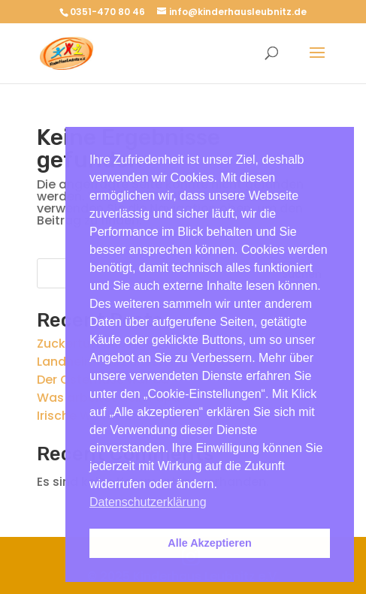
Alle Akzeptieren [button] (209, 543)
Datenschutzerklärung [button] (148, 502)
